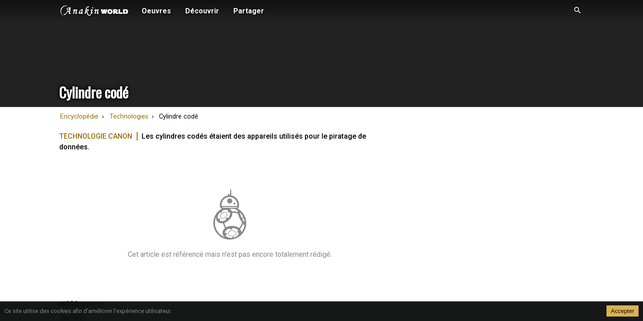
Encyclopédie (79, 116)
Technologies (129, 116)
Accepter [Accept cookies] (623, 311)
